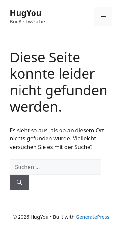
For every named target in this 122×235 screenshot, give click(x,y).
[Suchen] (19, 182)
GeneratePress (92, 216)
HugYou (25, 12)
